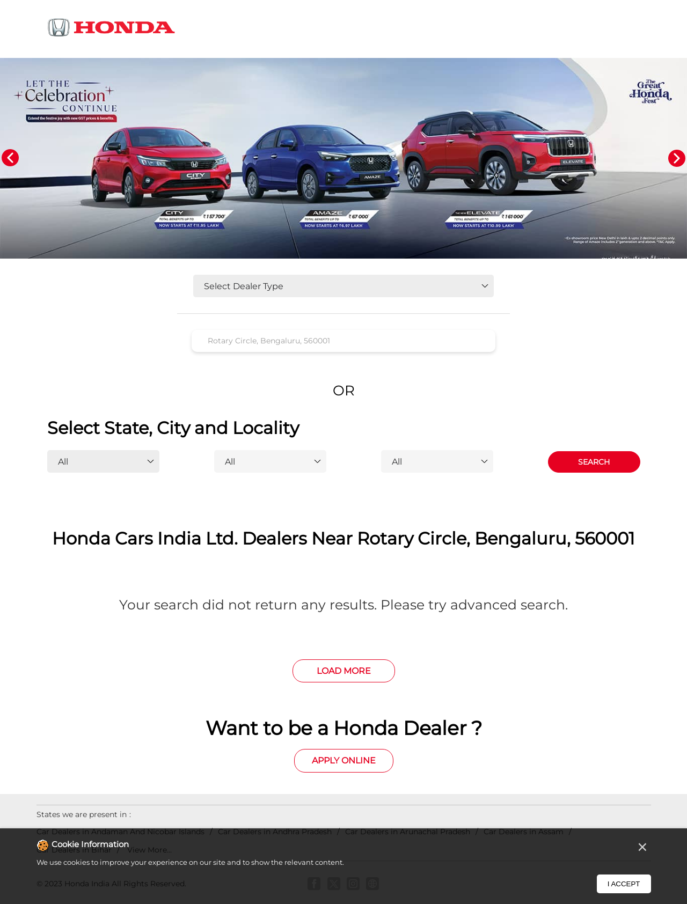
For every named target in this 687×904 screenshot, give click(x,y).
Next (677, 158)
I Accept (624, 884)
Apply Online (344, 760)
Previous (10, 158)
